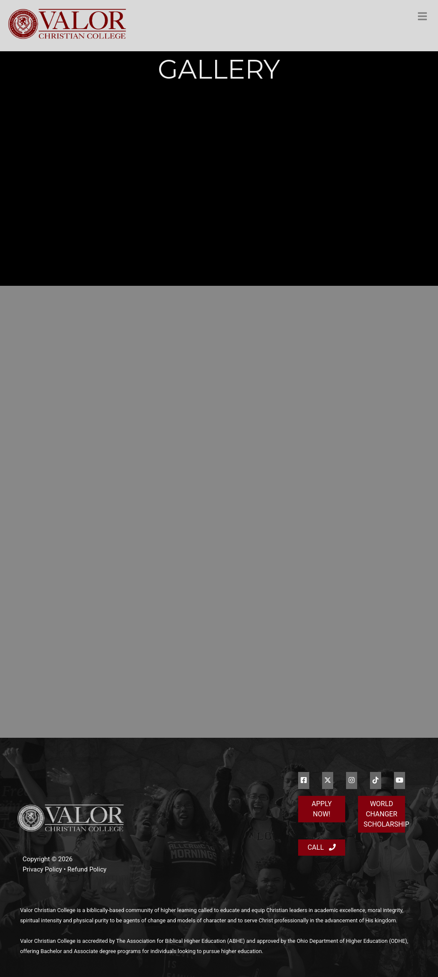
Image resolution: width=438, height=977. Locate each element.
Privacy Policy (42, 869)
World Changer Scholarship (384, 814)
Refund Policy (87, 869)
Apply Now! (322, 809)
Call (322, 847)
